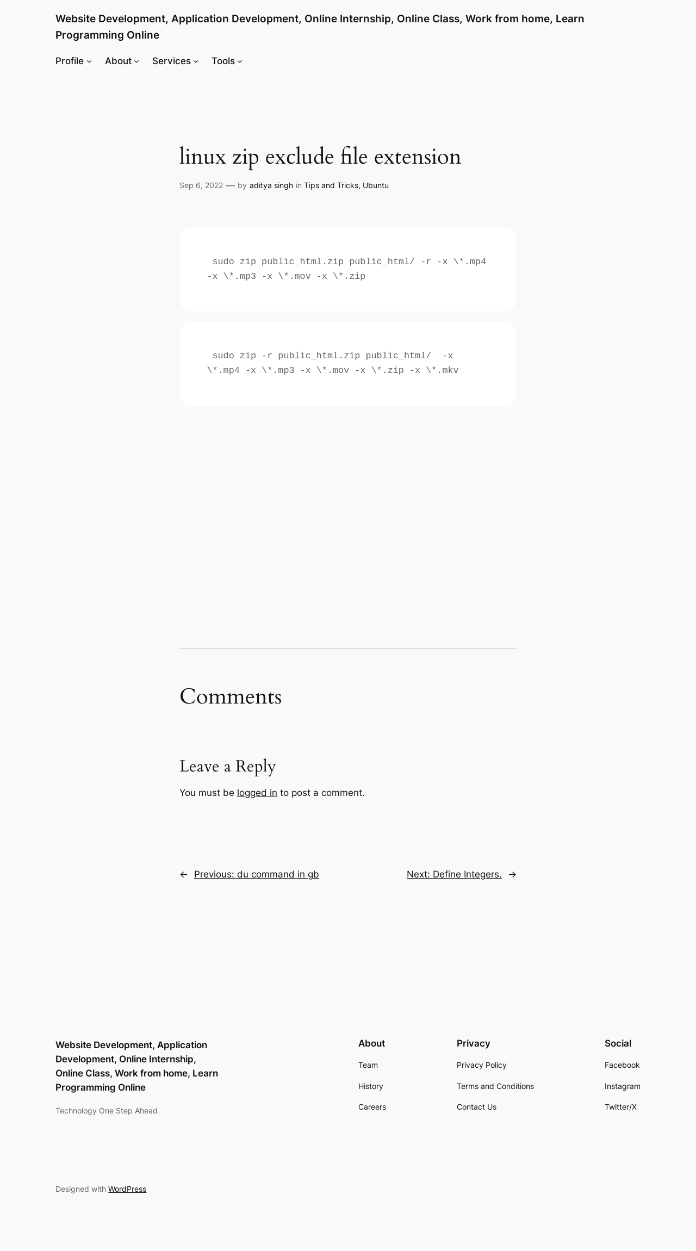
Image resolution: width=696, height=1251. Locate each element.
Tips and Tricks (331, 185)
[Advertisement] (348, 492)
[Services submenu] (195, 61)
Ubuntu (376, 185)
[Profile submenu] (89, 61)
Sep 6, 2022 (201, 185)
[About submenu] (136, 61)
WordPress (127, 1188)
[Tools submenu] (240, 61)
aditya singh (271, 185)
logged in (257, 792)
